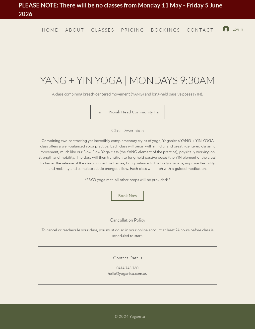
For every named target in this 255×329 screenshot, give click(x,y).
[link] (127, 196)
